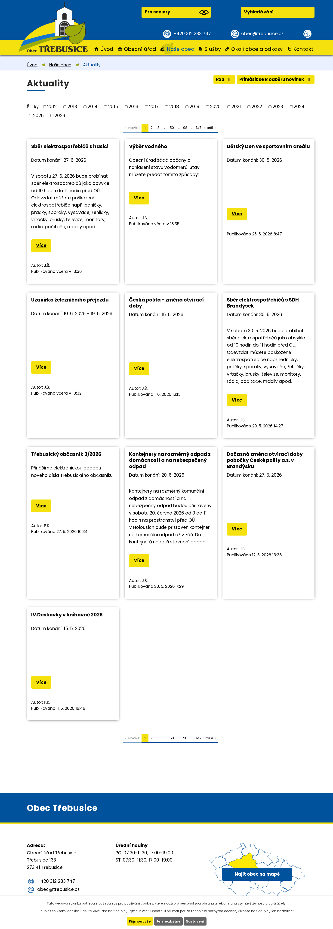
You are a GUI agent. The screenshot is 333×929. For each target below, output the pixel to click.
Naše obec (180, 49)
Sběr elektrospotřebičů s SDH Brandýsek (263, 302)
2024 (299, 107)
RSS (223, 79)
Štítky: (33, 106)
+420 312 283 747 (192, 33)
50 (172, 127)
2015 (113, 107)
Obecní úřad (140, 49)
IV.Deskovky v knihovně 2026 (67, 614)
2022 (257, 107)
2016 (133, 107)
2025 (38, 115)
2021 (236, 107)
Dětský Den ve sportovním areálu (268, 146)
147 (198, 127)
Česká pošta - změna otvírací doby (166, 302)
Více (41, 245)
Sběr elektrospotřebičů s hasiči (69, 146)
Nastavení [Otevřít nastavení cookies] (195, 921)
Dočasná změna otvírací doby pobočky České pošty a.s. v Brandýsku (265, 460)
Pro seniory (177, 12)
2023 (278, 107)
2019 (194, 107)
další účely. (277, 903)
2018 (174, 107)
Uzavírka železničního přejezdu (70, 299)
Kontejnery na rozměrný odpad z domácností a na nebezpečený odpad (170, 460)
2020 (215, 107)
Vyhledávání (259, 12)
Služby (213, 49)
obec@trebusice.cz (262, 33)
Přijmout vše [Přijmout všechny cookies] (140, 921)
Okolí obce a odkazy (257, 49)
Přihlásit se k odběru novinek (275, 79)
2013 (72, 107)
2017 (154, 107)
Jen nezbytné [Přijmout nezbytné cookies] (168, 921)
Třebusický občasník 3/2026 (66, 454)
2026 (60, 115)
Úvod (106, 49)
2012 (52, 107)
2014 (93, 107)
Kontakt (303, 49)
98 (185, 127)
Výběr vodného (148, 146)
